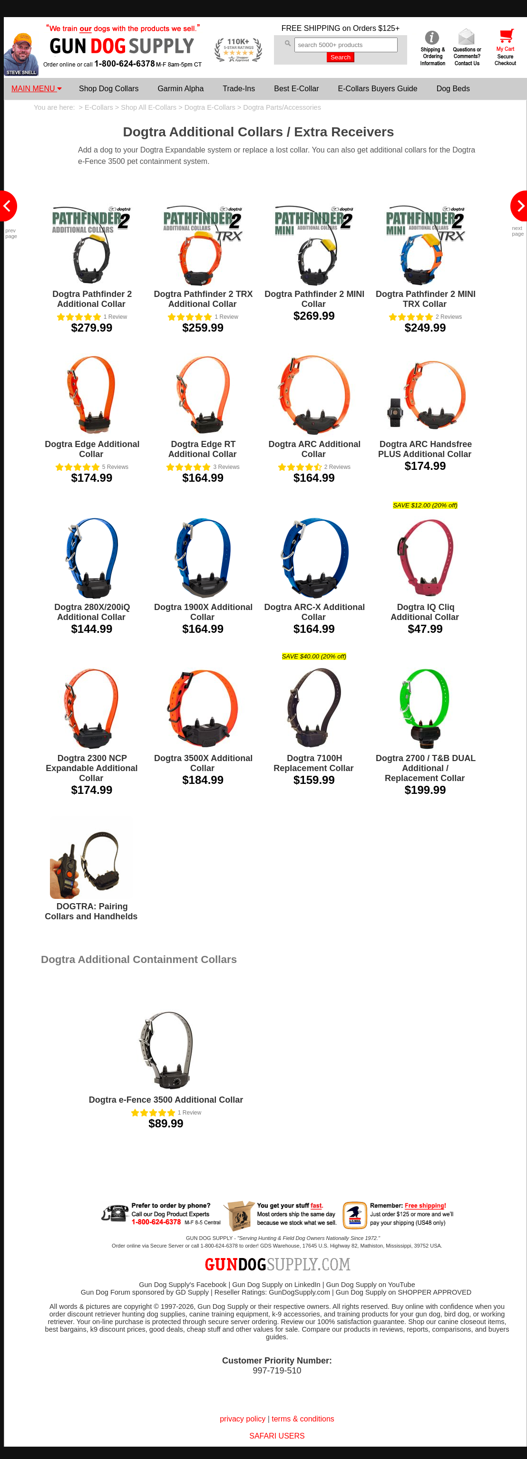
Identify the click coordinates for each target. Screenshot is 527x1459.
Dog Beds (453, 89)
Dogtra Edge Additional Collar (92, 449)
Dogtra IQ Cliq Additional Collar (424, 612)
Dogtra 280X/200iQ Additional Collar (92, 612)
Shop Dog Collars (108, 89)
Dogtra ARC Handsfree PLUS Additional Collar (425, 449)
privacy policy (242, 1419)
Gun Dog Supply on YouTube (370, 1284)
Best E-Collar (296, 89)
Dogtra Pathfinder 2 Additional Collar (92, 299)
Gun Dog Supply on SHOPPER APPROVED (403, 1292)
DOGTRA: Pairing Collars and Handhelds (91, 911)
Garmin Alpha (180, 89)
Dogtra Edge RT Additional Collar (202, 449)
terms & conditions (303, 1419)
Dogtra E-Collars (210, 107)
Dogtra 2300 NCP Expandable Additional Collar (91, 768)
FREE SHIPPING (311, 28)
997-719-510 (277, 1370)
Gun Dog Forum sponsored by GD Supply (145, 1292)
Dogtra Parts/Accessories (282, 107)
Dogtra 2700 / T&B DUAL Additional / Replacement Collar (426, 768)
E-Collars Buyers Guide (377, 89)
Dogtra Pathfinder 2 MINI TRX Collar (426, 299)
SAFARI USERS (276, 1436)
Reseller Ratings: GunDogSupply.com (272, 1292)
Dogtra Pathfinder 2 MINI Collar (314, 299)
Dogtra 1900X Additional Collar (203, 612)
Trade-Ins (239, 89)
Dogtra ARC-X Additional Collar (314, 612)
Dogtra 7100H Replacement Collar (313, 763)
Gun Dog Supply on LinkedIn (276, 1284)
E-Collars (99, 107)
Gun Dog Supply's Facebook (182, 1284)
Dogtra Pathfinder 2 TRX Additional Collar (203, 299)
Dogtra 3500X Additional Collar (203, 763)
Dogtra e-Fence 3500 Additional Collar (166, 1100)
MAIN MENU (36, 89)
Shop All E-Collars (148, 107)
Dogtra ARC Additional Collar (315, 449)
